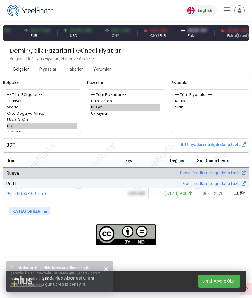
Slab (209, 107)
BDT (42, 126)
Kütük (209, 101)
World (42, 107)
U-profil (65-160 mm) (26, 193)
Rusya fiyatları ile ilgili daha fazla (213, 172)
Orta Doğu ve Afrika (42, 114)
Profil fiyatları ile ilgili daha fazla (214, 183)
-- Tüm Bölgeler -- (42, 95)
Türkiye (42, 101)
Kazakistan (125, 101)
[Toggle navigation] (239, 10)
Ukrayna (125, 114)
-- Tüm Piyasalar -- (209, 95)
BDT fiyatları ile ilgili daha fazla (213, 144)
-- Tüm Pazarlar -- (125, 95)
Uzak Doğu (42, 120)
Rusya (125, 107)
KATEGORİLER (29, 211)
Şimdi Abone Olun (219, 281)
